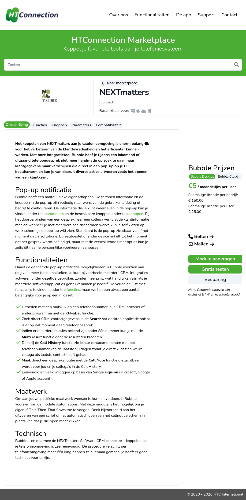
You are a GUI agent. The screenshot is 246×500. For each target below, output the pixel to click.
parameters (54, 213)
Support (206, 15)
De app (183, 15)
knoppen (136, 213)
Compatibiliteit (108, 125)
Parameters (81, 125)
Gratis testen (215, 269)
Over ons (118, 15)
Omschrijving (17, 124)
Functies (40, 125)
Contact (229, 15)
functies (73, 289)
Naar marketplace (119, 83)
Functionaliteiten (152, 15)
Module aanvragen (215, 259)
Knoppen (59, 125)
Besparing (215, 279)
